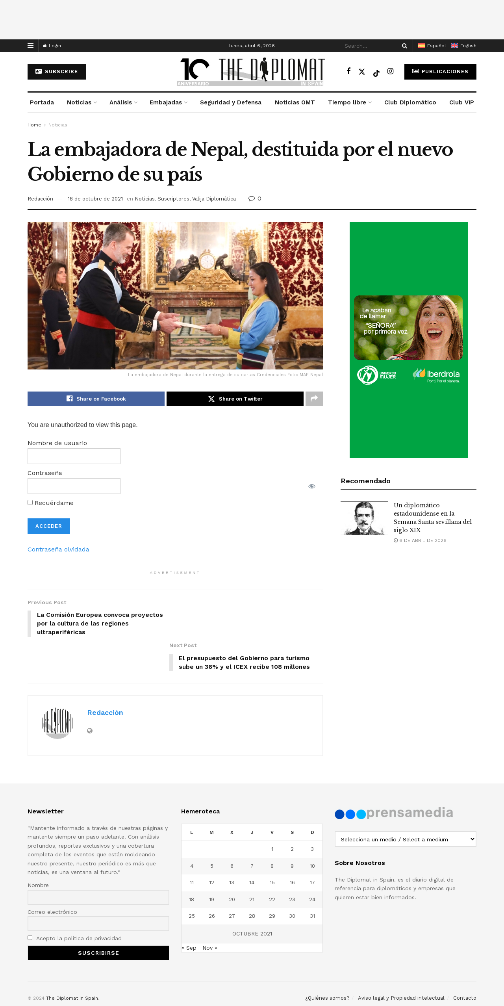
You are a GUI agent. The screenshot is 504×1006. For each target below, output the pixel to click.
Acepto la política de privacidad (75, 904)
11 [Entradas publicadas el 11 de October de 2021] (192, 849)
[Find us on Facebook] (348, 71)
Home (34, 125)
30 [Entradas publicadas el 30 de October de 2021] (292, 882)
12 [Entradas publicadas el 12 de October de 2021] (211, 849)
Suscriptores (173, 199)
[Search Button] (403, 45)
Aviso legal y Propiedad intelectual (401, 964)
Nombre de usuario (57, 443)
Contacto (464, 964)
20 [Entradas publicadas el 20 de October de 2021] (232, 865)
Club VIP (461, 102)
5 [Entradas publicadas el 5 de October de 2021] (211, 832)
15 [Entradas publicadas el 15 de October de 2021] (272, 849)
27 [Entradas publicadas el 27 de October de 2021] (232, 882)
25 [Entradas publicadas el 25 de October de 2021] (192, 882)
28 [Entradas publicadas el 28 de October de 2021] (252, 882)
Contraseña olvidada (58, 549)
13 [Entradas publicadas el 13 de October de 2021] (231, 849)
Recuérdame (51, 503)
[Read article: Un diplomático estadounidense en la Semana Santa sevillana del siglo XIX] (364, 518)
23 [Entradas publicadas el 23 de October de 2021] (292, 865)
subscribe (56, 71)
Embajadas (166, 102)
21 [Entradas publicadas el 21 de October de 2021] (251, 865)
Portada (42, 102)
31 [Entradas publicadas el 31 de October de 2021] (312, 882)
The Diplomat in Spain (72, 964)
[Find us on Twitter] (361, 71)
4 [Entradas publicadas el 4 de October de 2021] (191, 832)
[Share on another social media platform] (314, 399)
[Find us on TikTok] (376, 71)
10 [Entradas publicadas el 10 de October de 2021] (312, 832)
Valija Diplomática (214, 199)
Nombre (38, 851)
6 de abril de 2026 (420, 540)
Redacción (40, 199)
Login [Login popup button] (52, 45)
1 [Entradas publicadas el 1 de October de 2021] (272, 815)
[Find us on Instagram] (390, 71)
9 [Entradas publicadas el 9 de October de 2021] (292, 832)
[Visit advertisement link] (408, 340)
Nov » (209, 913)
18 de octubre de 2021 (95, 199)
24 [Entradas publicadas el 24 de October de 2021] (312, 865)
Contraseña (45, 473)
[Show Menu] (30, 45)
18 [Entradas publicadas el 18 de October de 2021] (191, 865)
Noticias (79, 102)
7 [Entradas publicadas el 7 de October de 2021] (252, 832)
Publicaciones (440, 71)
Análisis (120, 102)
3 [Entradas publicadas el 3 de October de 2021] (312, 815)
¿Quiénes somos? (327, 964)
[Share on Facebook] (96, 399)
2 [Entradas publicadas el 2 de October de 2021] (292, 815)
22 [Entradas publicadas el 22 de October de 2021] (272, 865)
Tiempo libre (347, 102)
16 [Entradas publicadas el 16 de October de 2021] (292, 849)
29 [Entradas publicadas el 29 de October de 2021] (272, 882)
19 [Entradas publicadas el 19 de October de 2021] (211, 865)
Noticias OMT (295, 102)
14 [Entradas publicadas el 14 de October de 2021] (251, 849)
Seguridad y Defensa (230, 102)
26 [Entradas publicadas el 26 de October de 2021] (212, 882)
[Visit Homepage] (252, 71)
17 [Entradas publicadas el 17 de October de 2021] (312, 849)
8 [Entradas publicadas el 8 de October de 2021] (272, 832)
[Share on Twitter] (235, 399)
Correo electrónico (52, 877)
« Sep (189, 913)
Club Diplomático (410, 102)
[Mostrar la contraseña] (312, 486)
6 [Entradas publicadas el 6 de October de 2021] (231, 832)
